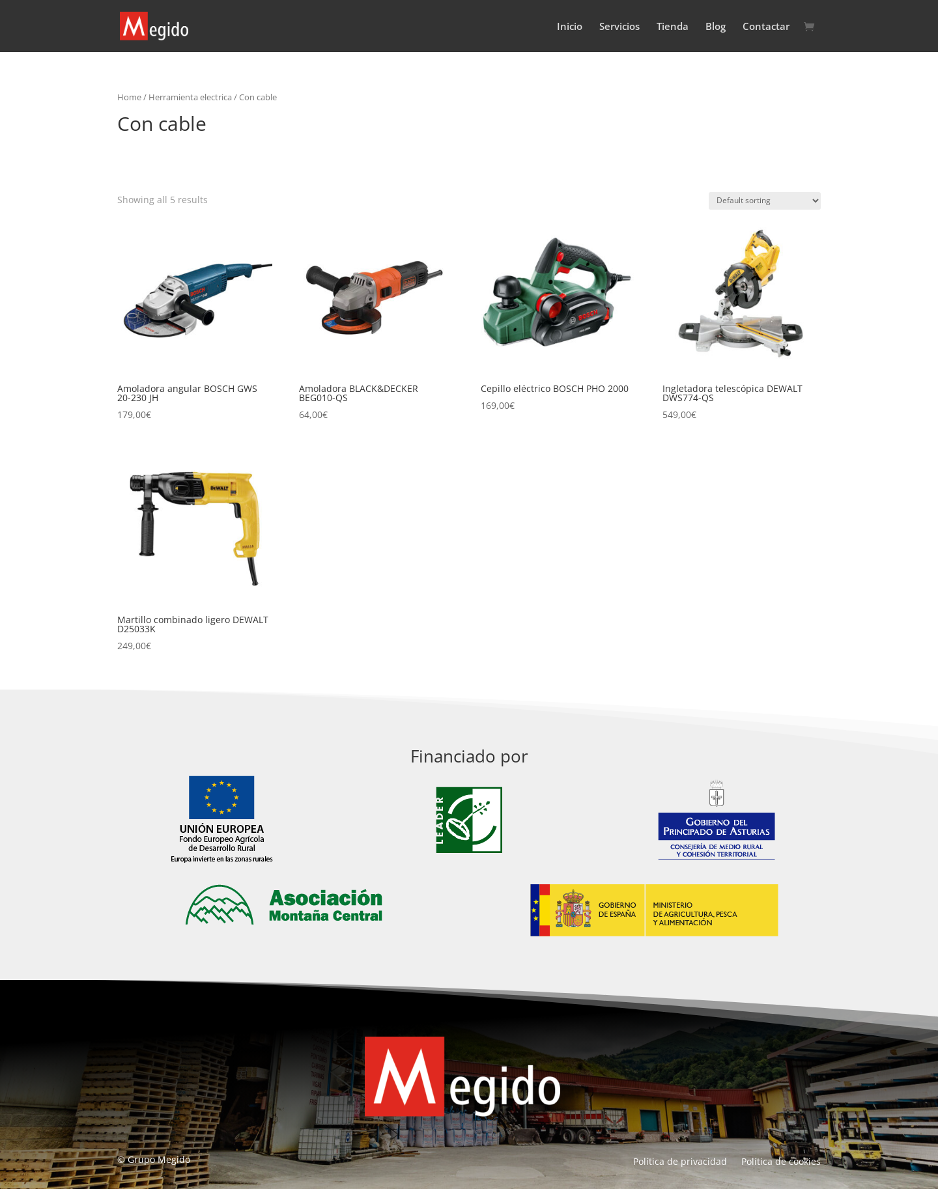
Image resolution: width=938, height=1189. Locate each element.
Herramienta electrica (190, 97)
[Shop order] (765, 201)
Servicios (619, 27)
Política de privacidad (680, 1162)
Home (129, 97)
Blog (715, 27)
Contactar (766, 27)
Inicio (569, 27)
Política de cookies (781, 1162)
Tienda (673, 27)
